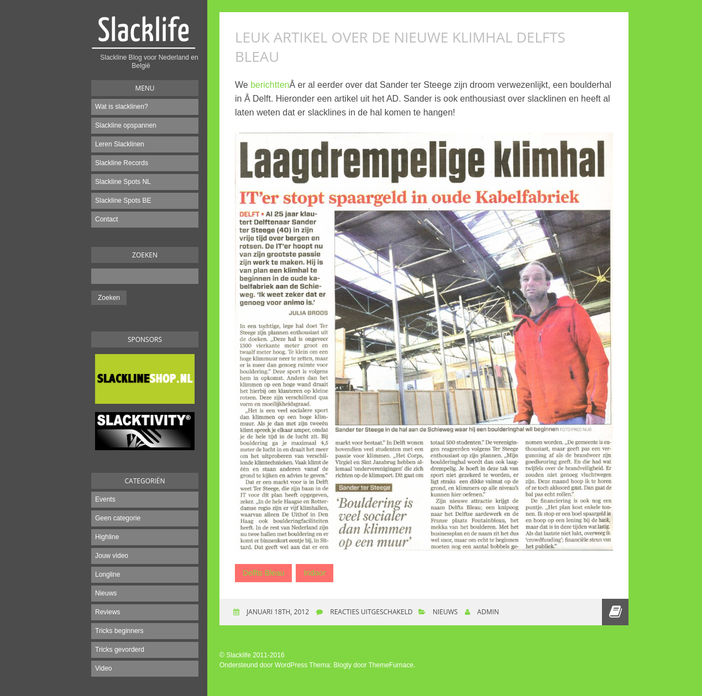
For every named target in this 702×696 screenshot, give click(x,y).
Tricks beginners (119, 631)
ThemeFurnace (391, 665)
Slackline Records (121, 163)
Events (105, 499)
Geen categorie (117, 518)
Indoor (314, 572)
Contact (106, 219)
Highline (107, 537)
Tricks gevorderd (119, 649)
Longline (107, 574)
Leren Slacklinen (119, 144)
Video (103, 668)
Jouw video (111, 556)
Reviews (107, 612)
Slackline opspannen (125, 125)
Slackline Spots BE (123, 200)
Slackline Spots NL (123, 182)
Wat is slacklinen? (121, 106)
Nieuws (106, 593)
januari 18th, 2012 (277, 611)
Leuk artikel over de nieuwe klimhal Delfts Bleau (400, 46)
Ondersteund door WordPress (263, 665)
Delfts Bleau (263, 572)
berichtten (269, 84)
